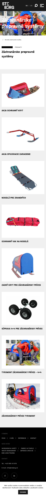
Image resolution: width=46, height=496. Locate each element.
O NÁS (12, 441)
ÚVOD (3, 441)
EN (31, 6)
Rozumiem (23, 492)
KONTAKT (33, 441)
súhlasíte (26, 488)
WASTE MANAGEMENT (9, 454)
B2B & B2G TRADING (8, 456)
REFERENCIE (22, 441)
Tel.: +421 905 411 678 (9, 467)
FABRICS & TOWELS (27, 451)
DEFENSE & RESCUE (26, 454)
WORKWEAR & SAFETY (9, 451)
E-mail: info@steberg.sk (10, 471)
